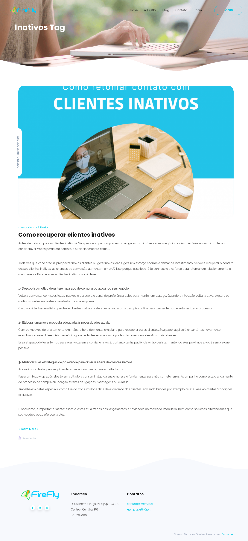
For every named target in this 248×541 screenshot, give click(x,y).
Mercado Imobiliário (33, 227)
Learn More (28, 429)
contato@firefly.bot (140, 504)
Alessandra (29, 438)
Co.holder (227, 534)
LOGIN (228, 10)
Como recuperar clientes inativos (66, 235)
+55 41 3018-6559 (139, 509)
